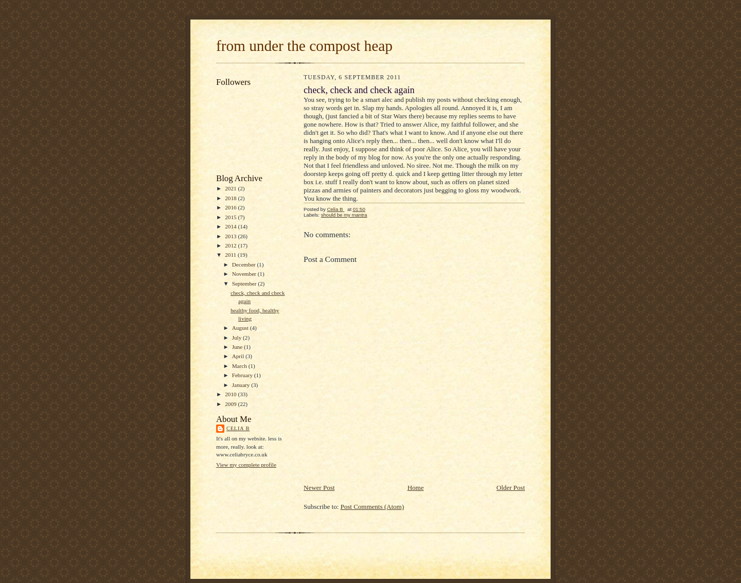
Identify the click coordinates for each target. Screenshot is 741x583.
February (243, 375)
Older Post (511, 487)
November (245, 274)
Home (416, 487)
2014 (231, 226)
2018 (231, 198)
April (238, 356)
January (242, 385)
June (238, 347)
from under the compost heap (304, 46)
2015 (231, 217)
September (245, 283)
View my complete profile (246, 465)
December (244, 264)
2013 (231, 236)
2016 (231, 207)
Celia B (238, 428)
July (237, 337)
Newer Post (319, 487)
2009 (231, 404)
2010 (231, 394)
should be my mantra (344, 215)
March (240, 366)
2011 (231, 255)
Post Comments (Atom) (372, 506)
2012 (231, 245)
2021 (231, 188)
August (241, 328)
